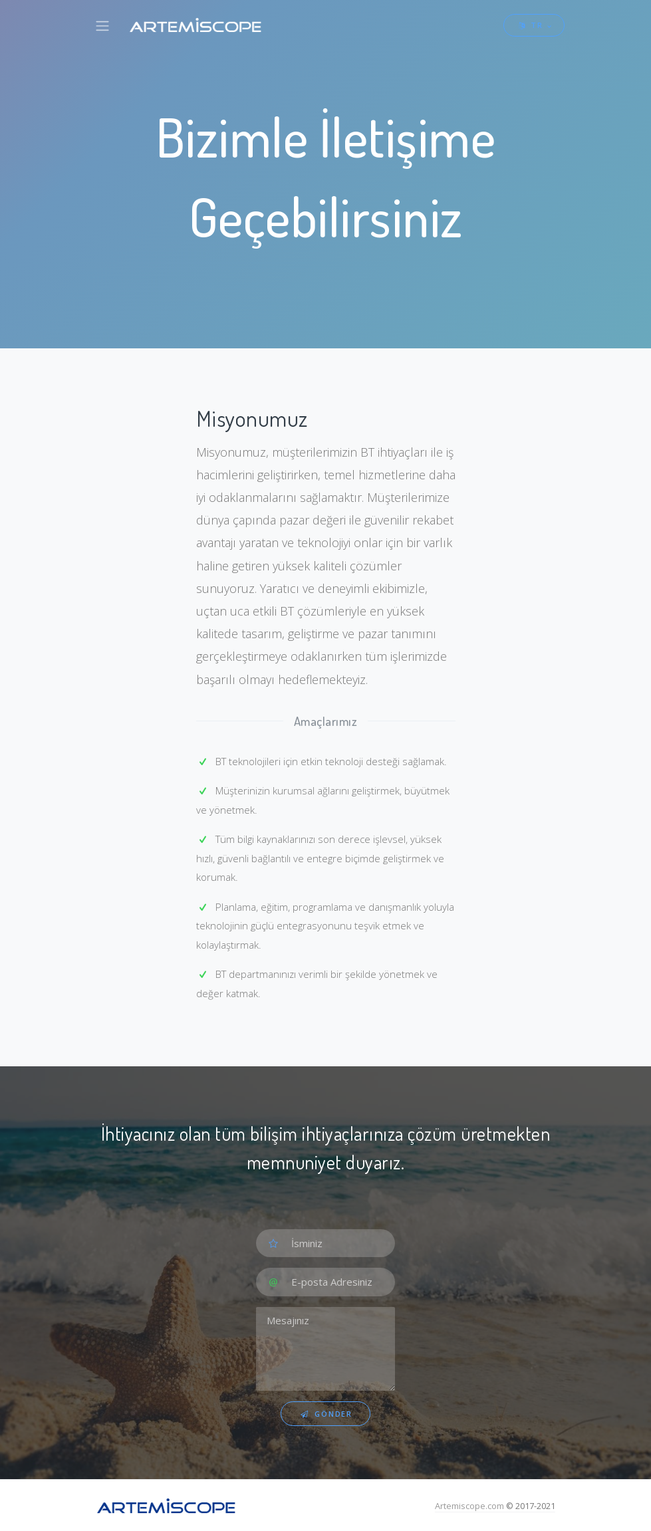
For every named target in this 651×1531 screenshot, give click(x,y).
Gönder (325, 1414)
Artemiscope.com (469, 1506)
